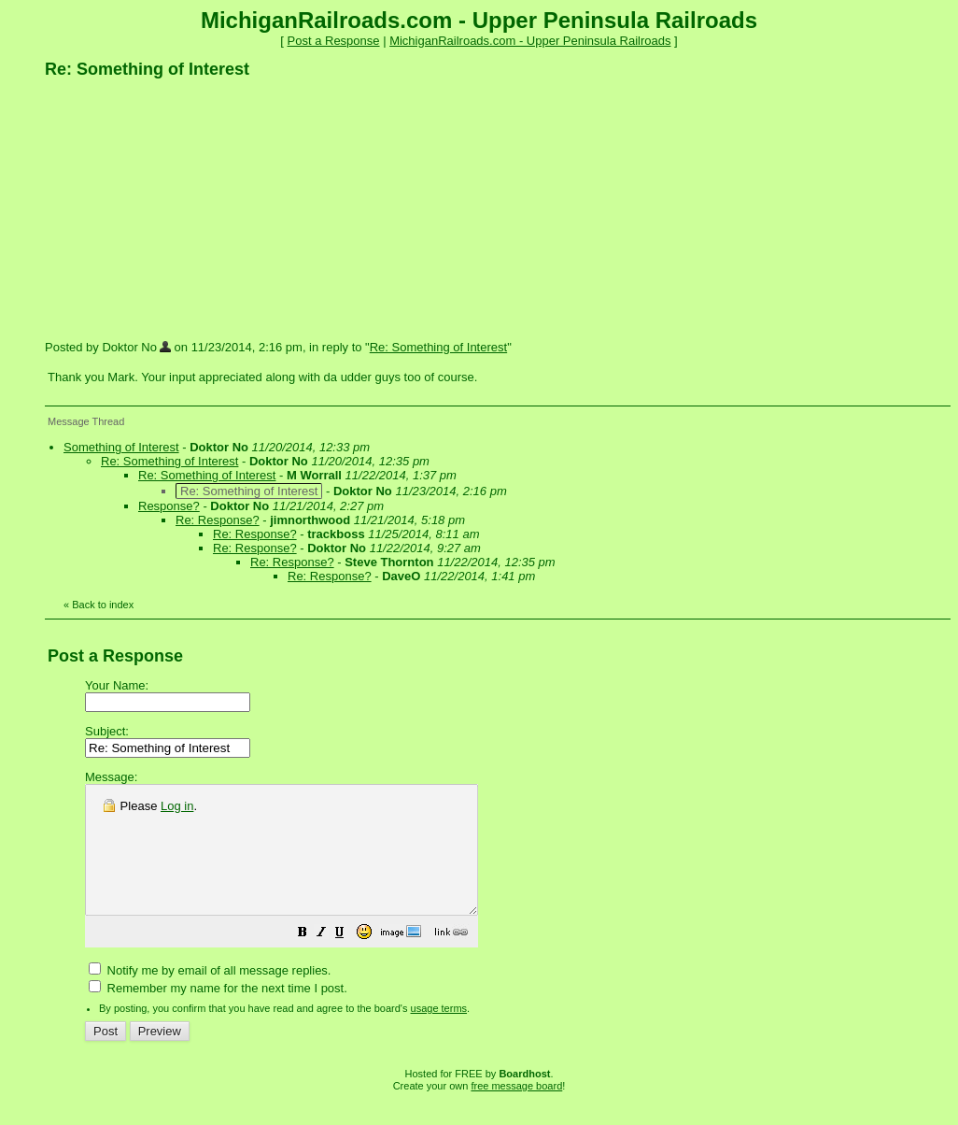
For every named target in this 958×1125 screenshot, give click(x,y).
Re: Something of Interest (438, 347)
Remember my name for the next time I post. (218, 1013)
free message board (516, 1111)
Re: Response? (218, 520)
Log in (177, 806)
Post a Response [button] (334, 41)
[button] (349, 960)
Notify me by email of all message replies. (210, 996)
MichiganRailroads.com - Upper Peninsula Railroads (529, 41)
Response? (169, 506)
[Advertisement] (185, 208)
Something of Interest (121, 447)
